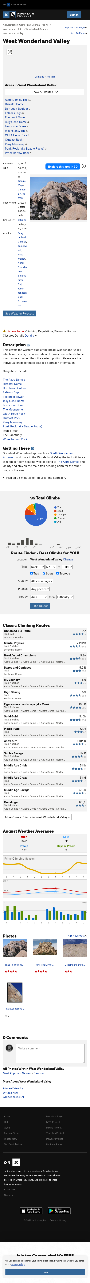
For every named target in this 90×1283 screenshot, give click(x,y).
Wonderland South (35, 29)
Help (6, 1122)
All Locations (10, 24)
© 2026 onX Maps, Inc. (35, 1220)
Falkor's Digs (13, 113)
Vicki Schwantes (22, 301)
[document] (45, 1267)
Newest (27, 1073)
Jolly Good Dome (16, 122)
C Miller (22, 219)
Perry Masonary (15, 144)
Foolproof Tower (15, 117)
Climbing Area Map (45, 76)
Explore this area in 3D (63, 166)
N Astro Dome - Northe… (52, 710)
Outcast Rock (13, 139)
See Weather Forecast (19, 313)
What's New (10, 1092)
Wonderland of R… (13, 29)
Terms (53, 1220)
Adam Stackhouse (22, 267)
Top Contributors (13, 1144)
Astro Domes (11, 661)
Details (31, 335)
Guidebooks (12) (13, 1096)
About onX (9, 1189)
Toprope (63, 573)
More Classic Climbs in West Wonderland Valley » (37, 817)
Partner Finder (12, 1133)
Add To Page (79, 33)
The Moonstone (13, 409)
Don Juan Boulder (16, 108)
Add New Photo (77, 935)
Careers (8, 1195)
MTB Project (53, 1122)
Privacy (63, 1220)
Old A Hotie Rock (16, 135)
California (24, 24)
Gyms (7, 1127)
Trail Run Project (55, 1133)
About (7, 1116)
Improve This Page (76, 27)
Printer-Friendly (13, 1088)
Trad (34, 573)
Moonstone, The (15, 130)
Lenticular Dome (15, 126)
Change (68, 559)
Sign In (74, 14)
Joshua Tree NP (40, 24)
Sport (48, 573)
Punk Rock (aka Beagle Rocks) (24, 148)
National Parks (54, 1144)
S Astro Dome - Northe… (52, 661)
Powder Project (54, 1138)
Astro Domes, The (16, 99)
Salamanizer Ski (22, 280)
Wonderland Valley (13, 33)
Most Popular (11, 1073)
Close (45, 1272)
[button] (34, 198)
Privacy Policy (18, 1264)
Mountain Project (55, 1116)
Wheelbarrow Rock (17, 153)
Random (39, 1073)
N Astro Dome (28, 710)
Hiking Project (53, 1127)
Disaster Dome (14, 104)
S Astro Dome (28, 661)
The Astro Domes (14, 379)
